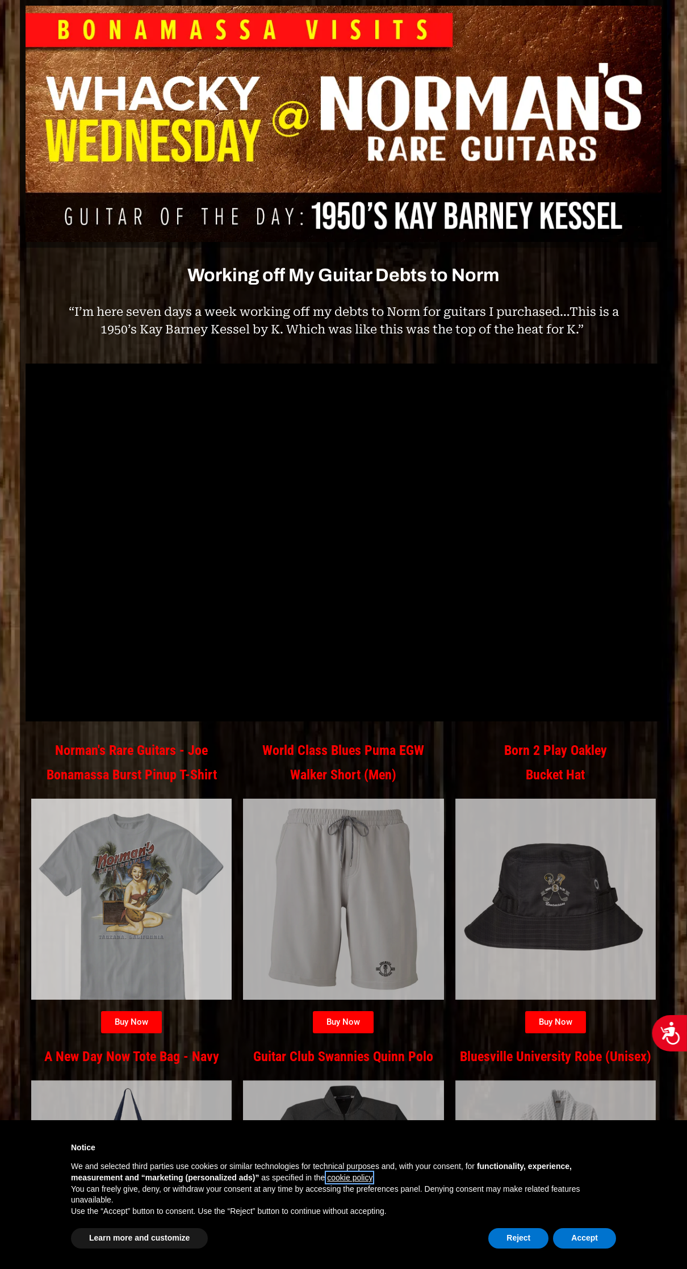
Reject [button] (518, 1237)
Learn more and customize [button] (139, 1237)
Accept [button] (584, 1237)
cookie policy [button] (349, 1177)
